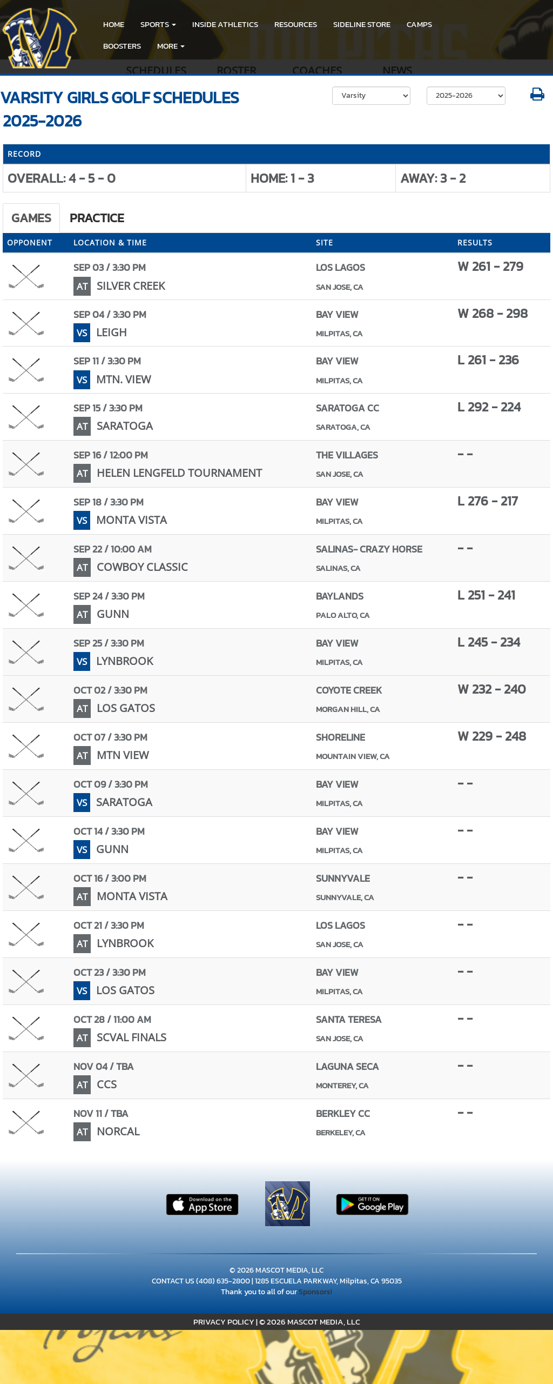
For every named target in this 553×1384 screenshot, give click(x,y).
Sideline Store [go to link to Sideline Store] (361, 24)
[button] (158, 24)
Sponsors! (315, 1292)
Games (31, 218)
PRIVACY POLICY (223, 1321)
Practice (97, 218)
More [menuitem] (171, 45)
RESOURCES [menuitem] (295, 24)
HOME (113, 24)
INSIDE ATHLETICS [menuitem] (225, 24)
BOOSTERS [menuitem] (122, 45)
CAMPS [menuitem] (419, 24)
